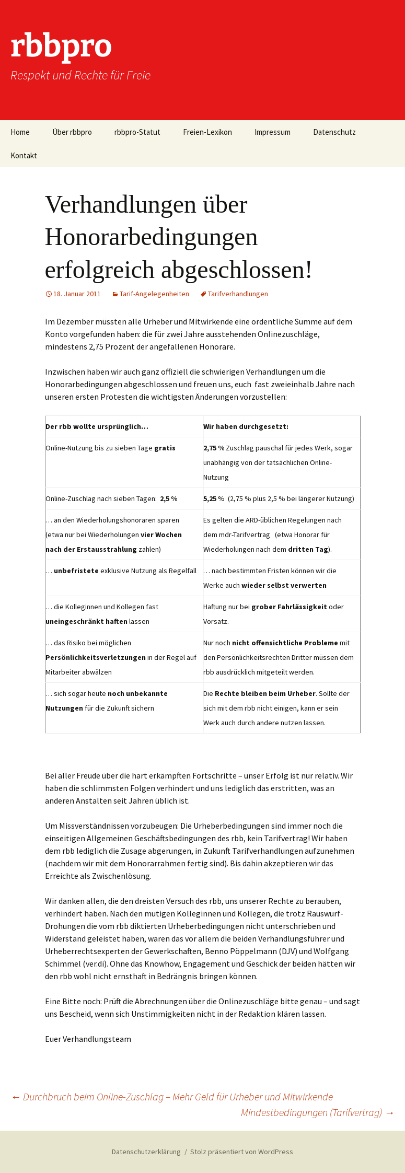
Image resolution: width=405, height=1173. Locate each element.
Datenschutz (334, 132)
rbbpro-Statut (137, 132)
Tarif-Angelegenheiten (154, 293)
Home (20, 132)
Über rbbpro (72, 132)
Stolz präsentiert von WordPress (241, 1151)
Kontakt (23, 155)
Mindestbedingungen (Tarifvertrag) (318, 1112)
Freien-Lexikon (207, 132)
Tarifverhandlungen (238, 293)
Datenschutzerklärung (146, 1151)
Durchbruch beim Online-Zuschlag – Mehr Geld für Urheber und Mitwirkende (171, 1096)
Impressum (272, 132)
